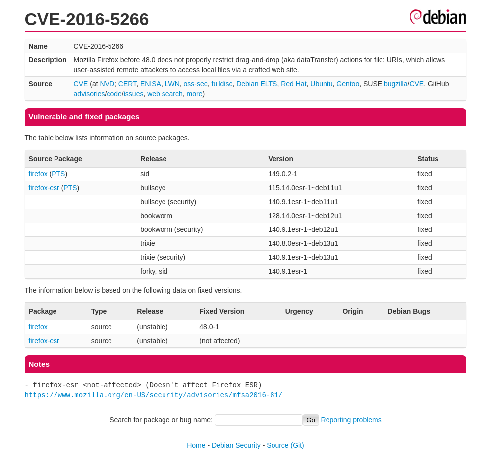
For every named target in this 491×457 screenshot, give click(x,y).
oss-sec (196, 84)
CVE (81, 84)
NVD (107, 84)
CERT (127, 84)
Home (196, 445)
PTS (58, 174)
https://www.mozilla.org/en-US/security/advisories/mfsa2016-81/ (154, 395)
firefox (38, 174)
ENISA (150, 84)
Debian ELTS (256, 84)
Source (277, 445)
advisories (89, 94)
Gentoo (347, 84)
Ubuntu (321, 84)
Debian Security (236, 445)
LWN (172, 84)
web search (165, 94)
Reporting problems (351, 420)
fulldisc (222, 84)
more (195, 94)
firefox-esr (44, 188)
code (114, 94)
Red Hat (293, 84)
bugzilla (395, 84)
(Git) (297, 445)
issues (134, 94)
